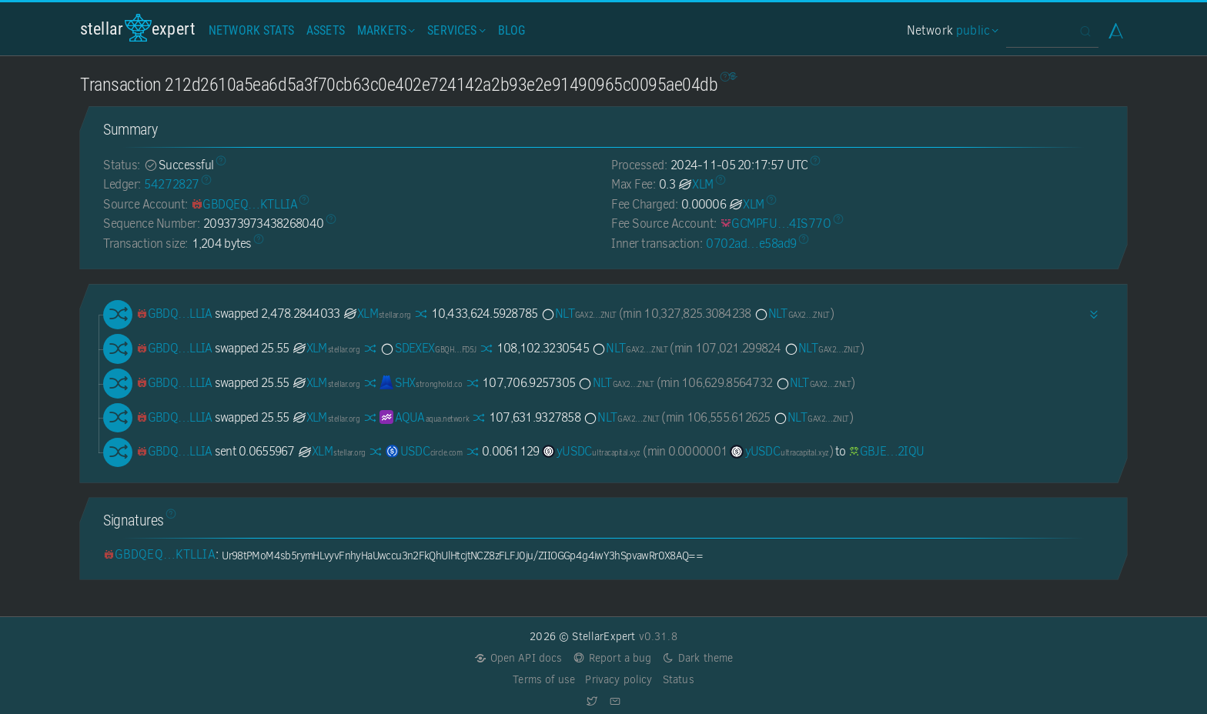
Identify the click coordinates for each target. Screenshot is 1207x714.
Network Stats (251, 30)
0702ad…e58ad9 (751, 243)
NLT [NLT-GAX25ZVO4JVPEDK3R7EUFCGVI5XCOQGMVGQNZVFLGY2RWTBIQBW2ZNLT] (578, 313)
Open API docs (518, 658)
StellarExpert (138, 28)
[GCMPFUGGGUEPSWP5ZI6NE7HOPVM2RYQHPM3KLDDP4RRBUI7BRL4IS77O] (776, 223)
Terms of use (544, 679)
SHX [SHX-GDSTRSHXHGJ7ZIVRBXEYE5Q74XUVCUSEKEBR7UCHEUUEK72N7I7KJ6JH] (420, 383)
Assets (325, 30)
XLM (695, 184)
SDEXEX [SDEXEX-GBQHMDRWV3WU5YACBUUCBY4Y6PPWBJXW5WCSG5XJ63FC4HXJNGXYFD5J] (427, 348)
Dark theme (698, 658)
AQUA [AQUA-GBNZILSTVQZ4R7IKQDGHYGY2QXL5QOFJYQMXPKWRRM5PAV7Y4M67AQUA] (424, 417)
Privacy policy (618, 679)
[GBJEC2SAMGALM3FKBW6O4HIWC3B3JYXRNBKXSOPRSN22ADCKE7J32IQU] (886, 451)
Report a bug (612, 658)
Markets (384, 30)
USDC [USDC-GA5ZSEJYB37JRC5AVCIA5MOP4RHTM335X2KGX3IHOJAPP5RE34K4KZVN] (424, 451)
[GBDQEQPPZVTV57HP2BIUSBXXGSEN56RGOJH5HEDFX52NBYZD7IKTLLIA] (244, 204)
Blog (512, 30)
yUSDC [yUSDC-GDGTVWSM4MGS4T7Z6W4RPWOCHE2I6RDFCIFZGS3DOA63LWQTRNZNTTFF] (591, 451)
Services (454, 30)
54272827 (171, 184)
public (975, 30)
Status (678, 679)
